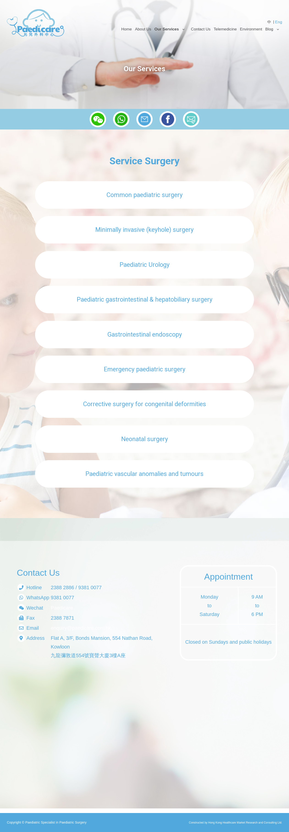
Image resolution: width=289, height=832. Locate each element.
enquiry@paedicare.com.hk (81, 628)
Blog (269, 29)
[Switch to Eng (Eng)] (278, 22)
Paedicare (62, 608)
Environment (251, 29)
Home (126, 29)
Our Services (166, 29)
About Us (143, 29)
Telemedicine (225, 29)
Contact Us (200, 29)
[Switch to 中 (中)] (269, 22)
